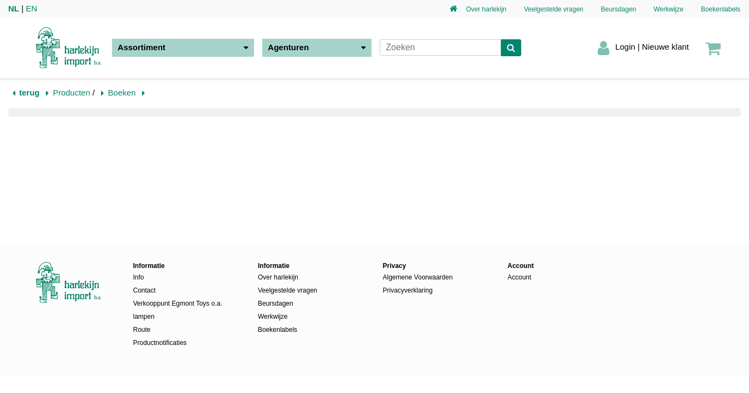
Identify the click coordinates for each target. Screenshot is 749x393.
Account (519, 277)
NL (13, 8)
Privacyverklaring (408, 290)
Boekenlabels (720, 9)
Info (138, 277)
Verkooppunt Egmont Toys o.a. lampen (177, 310)
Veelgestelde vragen (553, 9)
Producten (71, 92)
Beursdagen (618, 9)
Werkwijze (668, 9)
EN (31, 8)
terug (29, 92)
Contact (144, 290)
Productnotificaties (160, 343)
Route (142, 330)
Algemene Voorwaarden (418, 277)
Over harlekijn (486, 9)
